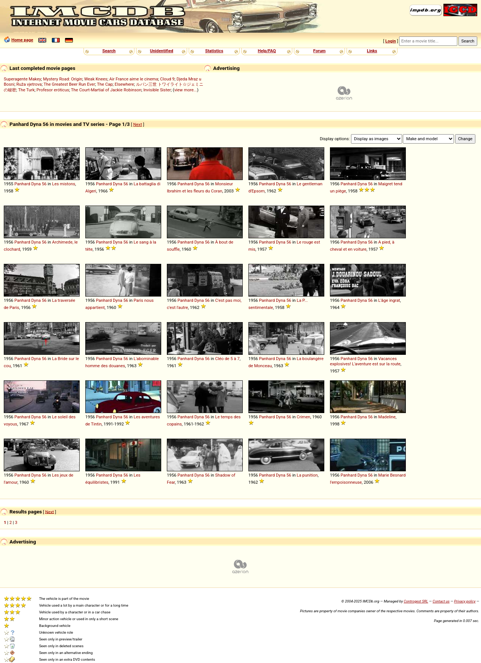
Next (137, 124)
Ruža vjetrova (29, 84)
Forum (319, 50)
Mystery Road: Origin (62, 79)
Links (372, 50)
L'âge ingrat (389, 300)
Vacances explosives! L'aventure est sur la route (365, 361)
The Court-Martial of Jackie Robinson (106, 89)
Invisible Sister (157, 89)
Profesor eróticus (52, 89)
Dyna (36, 183)
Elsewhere (124, 84)
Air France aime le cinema (133, 79)
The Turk (26, 89)
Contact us (441, 601)
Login (390, 41)
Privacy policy (464, 601)
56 (44, 183)
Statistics (214, 50)
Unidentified (161, 50)
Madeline (387, 416)
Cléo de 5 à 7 (227, 358)
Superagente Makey (22, 79)
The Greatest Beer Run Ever (69, 84)
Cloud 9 (167, 79)
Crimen (303, 416)
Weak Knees (95, 79)
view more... (185, 89)
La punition (307, 475)
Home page (22, 39)
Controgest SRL (416, 601)
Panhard (22, 183)
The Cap (105, 84)
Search (108, 50)
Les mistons (63, 183)
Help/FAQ (267, 50)
